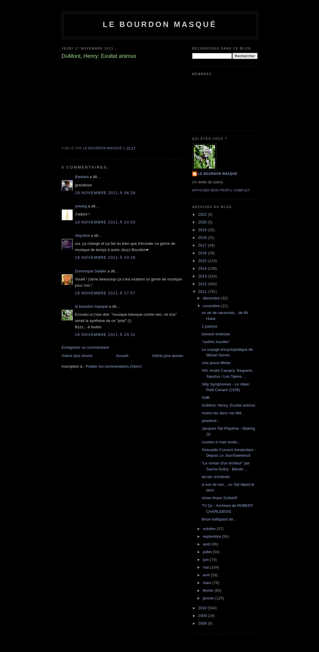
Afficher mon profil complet (221, 190)
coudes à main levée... (221, 442)
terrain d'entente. (216, 477)
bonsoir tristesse (216, 334)
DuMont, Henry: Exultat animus (228, 405)
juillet (207, 552)
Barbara (82, 176)
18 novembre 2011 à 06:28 (105, 193)
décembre (212, 298)
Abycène (82, 235)
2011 (203, 291)
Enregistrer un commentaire (85, 347)
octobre (210, 528)
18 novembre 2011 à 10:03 (105, 222)
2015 (203, 260)
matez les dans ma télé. (222, 413)
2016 (203, 253)
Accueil (122, 355)
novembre (212, 306)
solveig (81, 206)
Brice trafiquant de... (219, 519)
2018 (203, 237)
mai (206, 567)
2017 (203, 245)
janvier (209, 598)
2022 (203, 214)
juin (206, 559)
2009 (203, 615)
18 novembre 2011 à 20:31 (105, 334)
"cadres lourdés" (216, 342)
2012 (203, 284)
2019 (203, 230)
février (209, 590)
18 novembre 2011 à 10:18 (105, 257)
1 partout (209, 326)
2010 (203, 608)
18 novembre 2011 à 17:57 (105, 293)
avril (207, 575)
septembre (212, 536)
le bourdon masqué (160, 24)
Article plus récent (77, 355)
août (207, 544)
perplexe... (211, 420)
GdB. (206, 397)
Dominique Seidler (91, 271)
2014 (203, 268)
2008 (203, 623)
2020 (203, 222)
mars (207, 582)
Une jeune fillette (216, 363)
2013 (203, 276)
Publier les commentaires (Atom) (113, 366)
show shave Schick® (219, 498)
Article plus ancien (167, 355)
